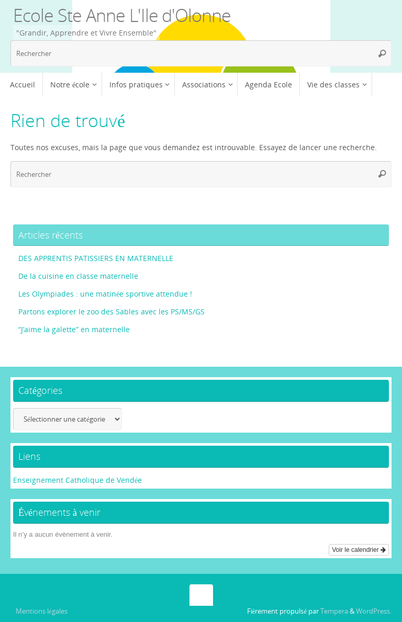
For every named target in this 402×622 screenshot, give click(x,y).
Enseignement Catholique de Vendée (77, 480)
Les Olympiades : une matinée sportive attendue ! (105, 294)
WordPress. (374, 611)
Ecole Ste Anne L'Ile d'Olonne (122, 15)
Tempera (334, 611)
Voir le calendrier (359, 549)
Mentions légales (42, 611)
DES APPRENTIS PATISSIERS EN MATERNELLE (95, 258)
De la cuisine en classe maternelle (78, 276)
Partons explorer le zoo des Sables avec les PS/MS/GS (111, 311)
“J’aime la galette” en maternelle (74, 329)
